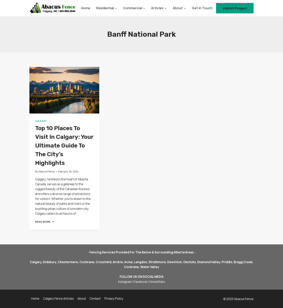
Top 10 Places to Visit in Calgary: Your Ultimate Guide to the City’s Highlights (64, 145)
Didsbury (49, 262)
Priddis (227, 262)
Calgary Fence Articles (58, 298)
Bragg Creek (243, 262)
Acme (128, 262)
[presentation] (64, 90)
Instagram (125, 282)
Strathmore (157, 262)
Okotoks (189, 262)
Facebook (140, 282)
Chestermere (68, 262)
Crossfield (103, 262)
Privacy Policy (114, 298)
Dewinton (174, 262)
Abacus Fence (46, 171)
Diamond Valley (208, 262)
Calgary (40, 121)
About (81, 298)
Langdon (140, 262)
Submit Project (235, 8)
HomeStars (157, 282)
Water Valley (149, 267)
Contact (95, 298)
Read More (44, 221)
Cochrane (86, 262)
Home (85, 8)
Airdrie (118, 262)
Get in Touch (202, 8)
